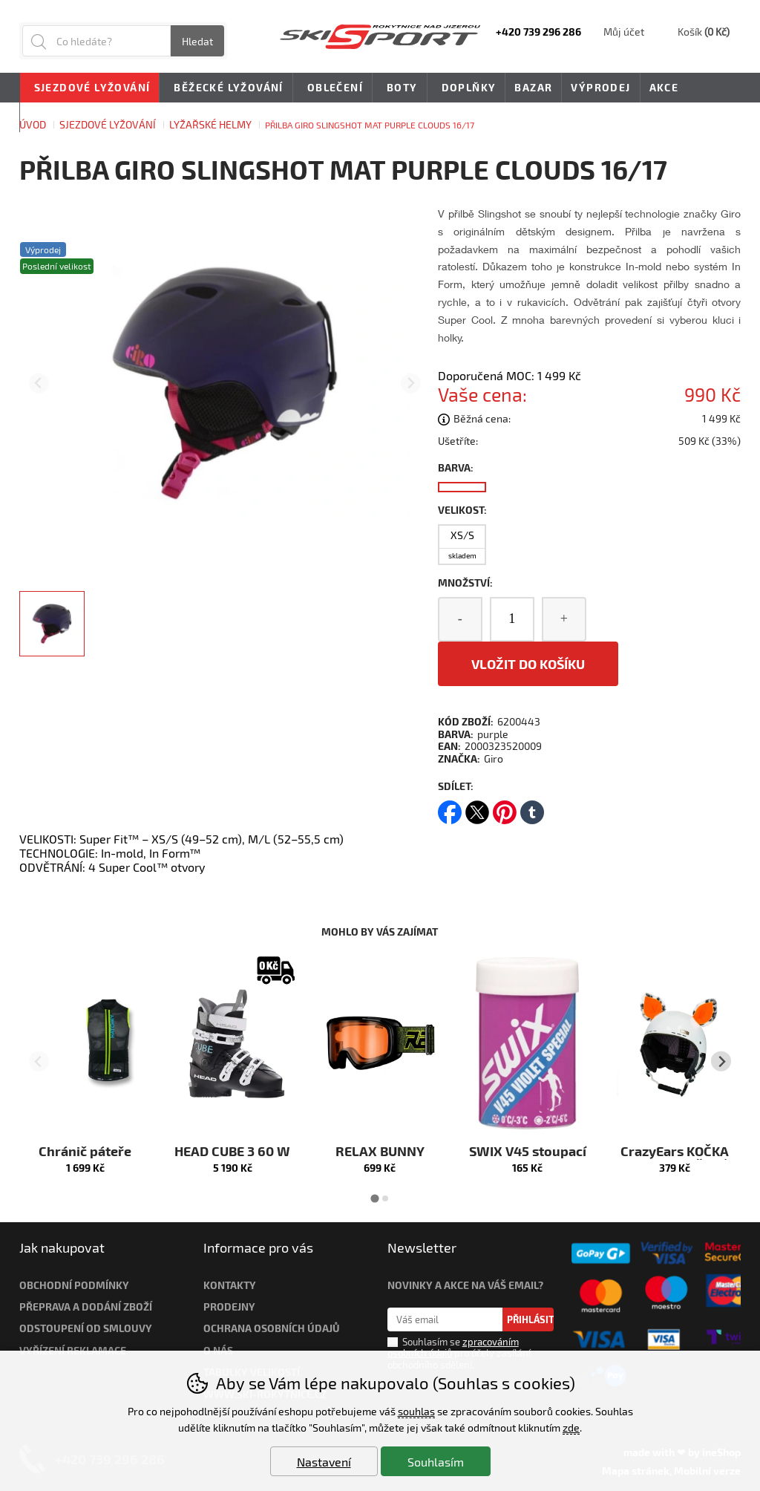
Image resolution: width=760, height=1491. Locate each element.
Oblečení (332, 88)
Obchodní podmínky (74, 1285)
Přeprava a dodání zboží (85, 1306)
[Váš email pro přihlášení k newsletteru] (444, 1319)
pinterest (505, 807)
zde (571, 1427)
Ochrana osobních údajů (271, 1328)
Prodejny (229, 1306)
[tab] (374, 1199)
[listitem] (52, 623)
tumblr (532, 807)
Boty (399, 88)
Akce (664, 87)
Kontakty (229, 1285)
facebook (450, 807)
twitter (477, 807)
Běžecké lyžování (225, 88)
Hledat (197, 41)
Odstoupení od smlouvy (85, 1328)
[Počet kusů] (512, 619)
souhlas (416, 1411)
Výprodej (600, 87)
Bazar (533, 87)
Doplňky (466, 88)
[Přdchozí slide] (39, 383)
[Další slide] (411, 383)
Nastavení (324, 1462)
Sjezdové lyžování (90, 88)
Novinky (55, 117)
